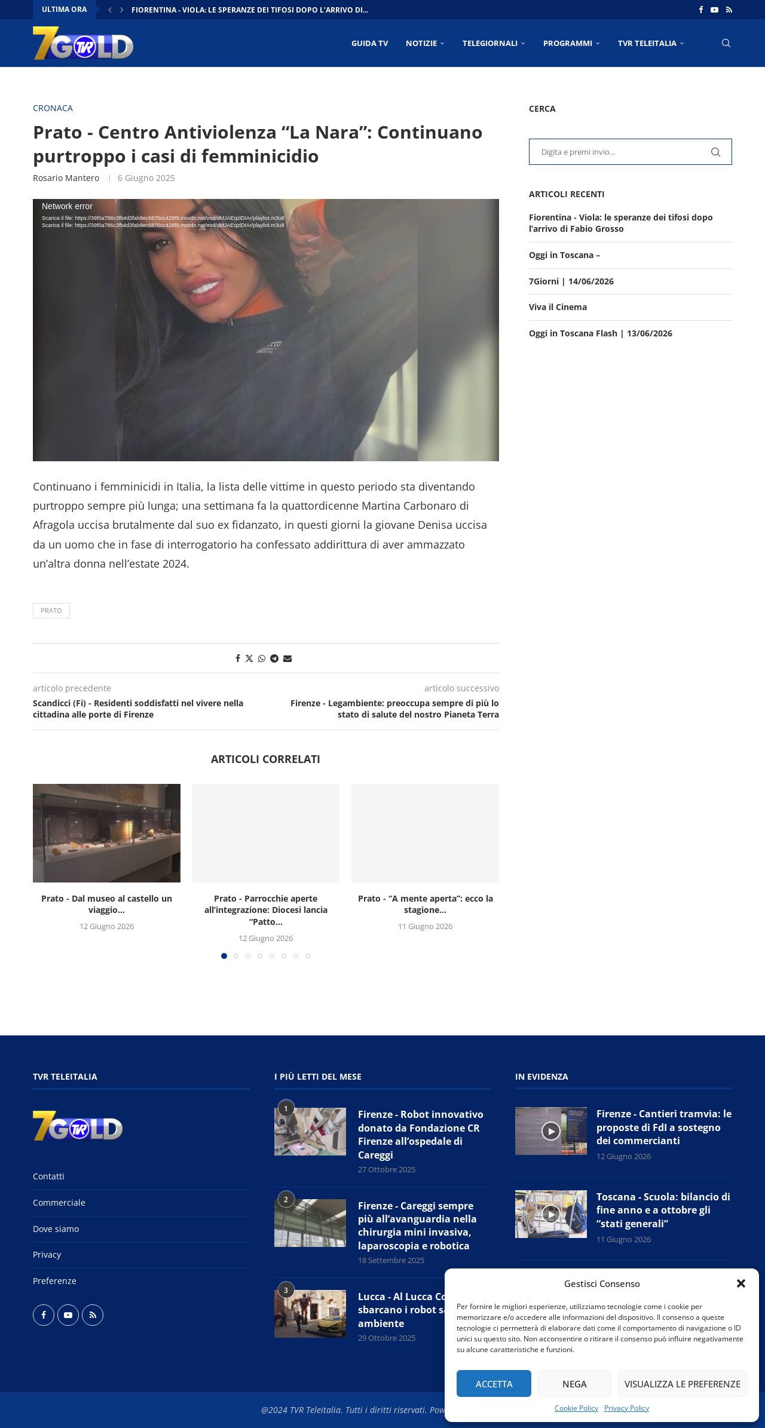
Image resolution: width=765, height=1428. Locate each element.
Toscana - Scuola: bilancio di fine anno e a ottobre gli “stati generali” (663, 1210)
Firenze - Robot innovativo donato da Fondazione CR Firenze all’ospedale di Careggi (421, 1134)
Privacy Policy (626, 1408)
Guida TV (369, 43)
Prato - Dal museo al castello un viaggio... (106, 904)
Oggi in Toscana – (564, 255)
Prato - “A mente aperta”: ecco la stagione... (425, 904)
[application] (266, 330)
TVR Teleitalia (647, 43)
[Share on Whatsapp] (261, 658)
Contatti (49, 1176)
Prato (51, 610)
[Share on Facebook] (237, 658)
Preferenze (54, 1280)
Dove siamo (56, 1228)
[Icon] (551, 1131)
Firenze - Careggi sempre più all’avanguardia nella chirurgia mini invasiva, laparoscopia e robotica (417, 1225)
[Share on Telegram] (274, 658)
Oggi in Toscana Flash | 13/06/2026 (600, 333)
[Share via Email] (287, 658)
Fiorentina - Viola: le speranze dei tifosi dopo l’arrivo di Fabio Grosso (621, 223)
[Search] (726, 43)
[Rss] (729, 9)
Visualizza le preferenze (682, 1384)
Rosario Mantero (66, 177)
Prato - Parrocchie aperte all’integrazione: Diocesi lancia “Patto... (266, 910)
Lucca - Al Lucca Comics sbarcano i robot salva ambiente (413, 1310)
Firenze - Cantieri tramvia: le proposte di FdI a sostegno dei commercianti (664, 1127)
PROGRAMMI (567, 43)
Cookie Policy (576, 1408)
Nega (574, 1384)
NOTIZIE (421, 43)
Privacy (47, 1254)
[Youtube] (714, 9)
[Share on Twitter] (249, 658)
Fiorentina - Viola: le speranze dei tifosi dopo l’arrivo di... (249, 10)
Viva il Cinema (558, 306)
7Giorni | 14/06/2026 (571, 281)
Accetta (494, 1384)
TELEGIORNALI (490, 43)
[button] (741, 1283)
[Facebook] (701, 9)
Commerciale (59, 1202)
